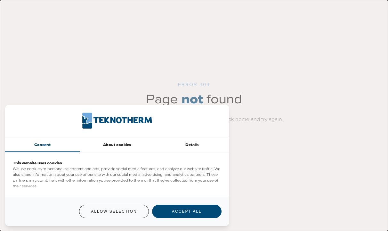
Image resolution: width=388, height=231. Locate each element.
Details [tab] (191, 145)
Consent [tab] (42, 145)
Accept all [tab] (186, 211)
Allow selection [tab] (114, 211)
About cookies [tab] (117, 145)
